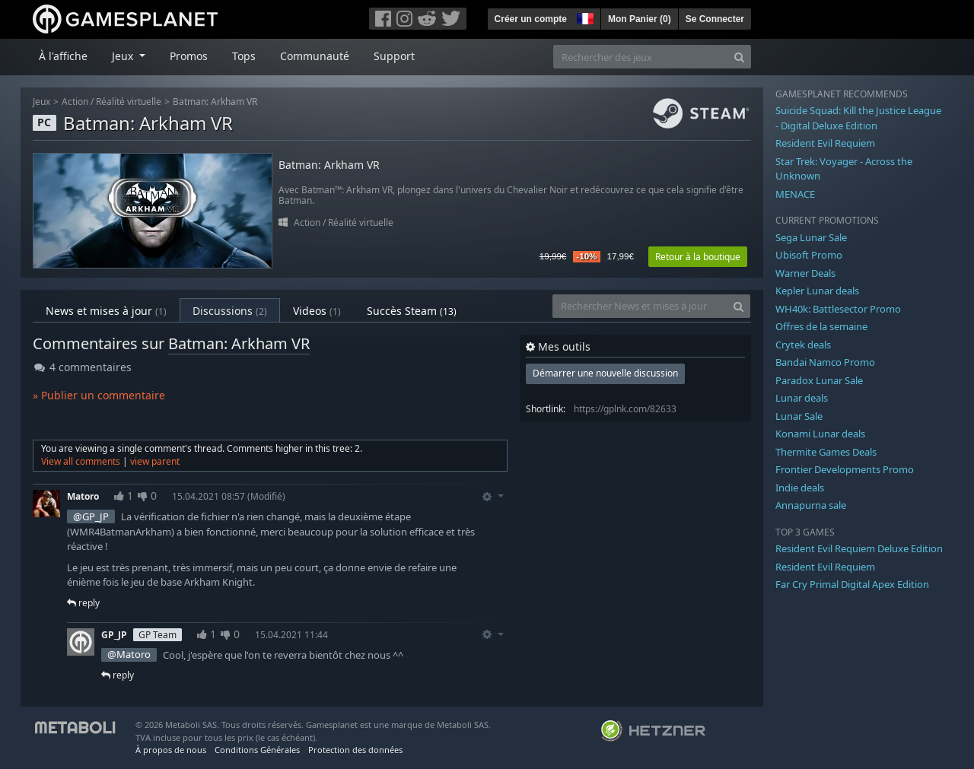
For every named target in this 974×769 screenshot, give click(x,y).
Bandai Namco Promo (825, 362)
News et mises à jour (106, 310)
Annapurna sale (810, 505)
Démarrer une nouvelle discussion (605, 373)
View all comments (80, 461)
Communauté (314, 56)
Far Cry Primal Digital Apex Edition (852, 584)
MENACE (795, 194)
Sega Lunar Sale (811, 237)
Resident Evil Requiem (825, 143)
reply (83, 602)
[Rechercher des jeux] (640, 56)
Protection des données (355, 749)
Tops (244, 56)
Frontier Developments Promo (844, 469)
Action (75, 101)
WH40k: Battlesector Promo (838, 309)
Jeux (41, 101)
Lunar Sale (799, 416)
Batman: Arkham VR (215, 101)
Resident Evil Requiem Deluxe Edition (859, 548)
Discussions (230, 310)
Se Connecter (715, 19)
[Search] (739, 56)
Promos (189, 56)
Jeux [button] (124, 56)
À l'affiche (63, 56)
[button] (584, 16)
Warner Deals (805, 273)
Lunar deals (801, 398)
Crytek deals (803, 344)
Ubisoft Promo (808, 255)
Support (394, 56)
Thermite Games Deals (826, 452)
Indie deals (799, 487)
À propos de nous (170, 749)
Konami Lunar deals (820, 433)
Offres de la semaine (821, 326)
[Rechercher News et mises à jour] (639, 306)
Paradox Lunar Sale (819, 380)
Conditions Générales (257, 749)
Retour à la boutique (697, 256)
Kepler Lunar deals (817, 290)
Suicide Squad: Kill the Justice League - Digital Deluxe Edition (858, 117)
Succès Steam (412, 310)
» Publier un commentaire (99, 395)
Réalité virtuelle (128, 101)
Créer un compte (531, 19)
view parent (155, 461)
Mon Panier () (639, 19)
